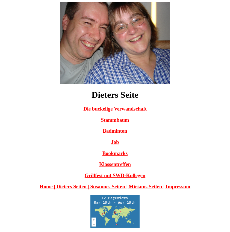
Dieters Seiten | (73, 186)
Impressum (178, 186)
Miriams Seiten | (147, 186)
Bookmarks (115, 153)
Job (115, 142)
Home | (48, 186)
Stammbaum (115, 120)
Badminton (115, 131)
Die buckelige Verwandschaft (115, 109)
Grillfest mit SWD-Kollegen (115, 175)
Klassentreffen (115, 164)
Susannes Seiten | (109, 186)
